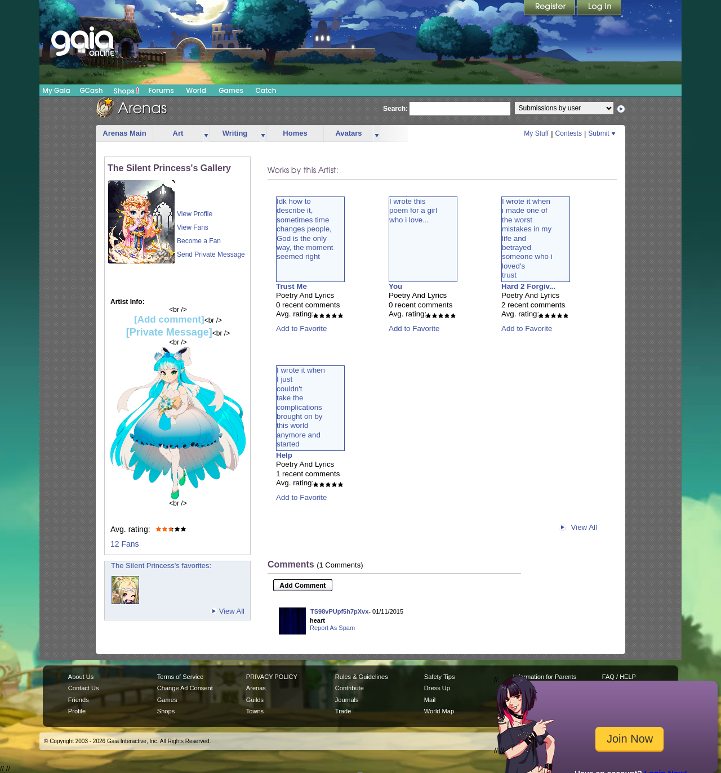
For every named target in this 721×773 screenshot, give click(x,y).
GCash (91, 90)
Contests (568, 133)
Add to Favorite (301, 328)
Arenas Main (124, 133)
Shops (126, 90)
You (395, 286)
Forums (160, 90)
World (196, 90)
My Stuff (536, 133)
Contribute (349, 688)
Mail (429, 699)
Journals (347, 699)
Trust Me (291, 286)
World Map (439, 711)
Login (599, 8)
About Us (81, 676)
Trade (343, 711)
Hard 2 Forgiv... (528, 286)
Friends (78, 699)
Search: (395, 109)
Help (284, 455)
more (206, 134)
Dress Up (437, 688)
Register (550, 8)
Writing (235, 133)
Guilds (255, 699)
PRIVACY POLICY (271, 676)
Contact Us (83, 688)
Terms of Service (180, 676)
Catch (266, 90)
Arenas (256, 688)
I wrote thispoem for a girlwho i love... (413, 210)
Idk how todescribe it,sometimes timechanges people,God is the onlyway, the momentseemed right (305, 229)
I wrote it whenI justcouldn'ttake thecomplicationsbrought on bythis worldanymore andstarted (301, 407)
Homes (295, 133)
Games (231, 90)
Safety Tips (439, 676)
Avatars (348, 133)
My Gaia (56, 90)
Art (178, 133)
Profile (77, 711)
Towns (255, 711)
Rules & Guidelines (361, 676)
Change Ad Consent (185, 688)
